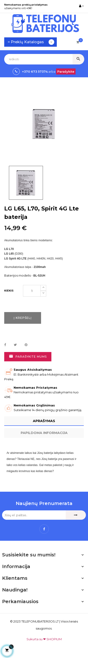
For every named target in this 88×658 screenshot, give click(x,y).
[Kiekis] (32, 291)
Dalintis (5, 345)
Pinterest (26, 345)
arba (51, 71)
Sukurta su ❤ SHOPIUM (44, 639)
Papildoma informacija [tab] (44, 433)
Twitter (15, 345)
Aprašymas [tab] (44, 421)
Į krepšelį (23, 318)
